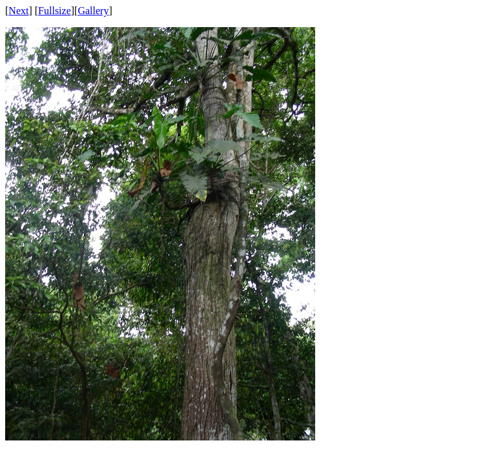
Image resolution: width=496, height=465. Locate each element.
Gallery (93, 10)
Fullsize (54, 10)
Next (18, 10)
